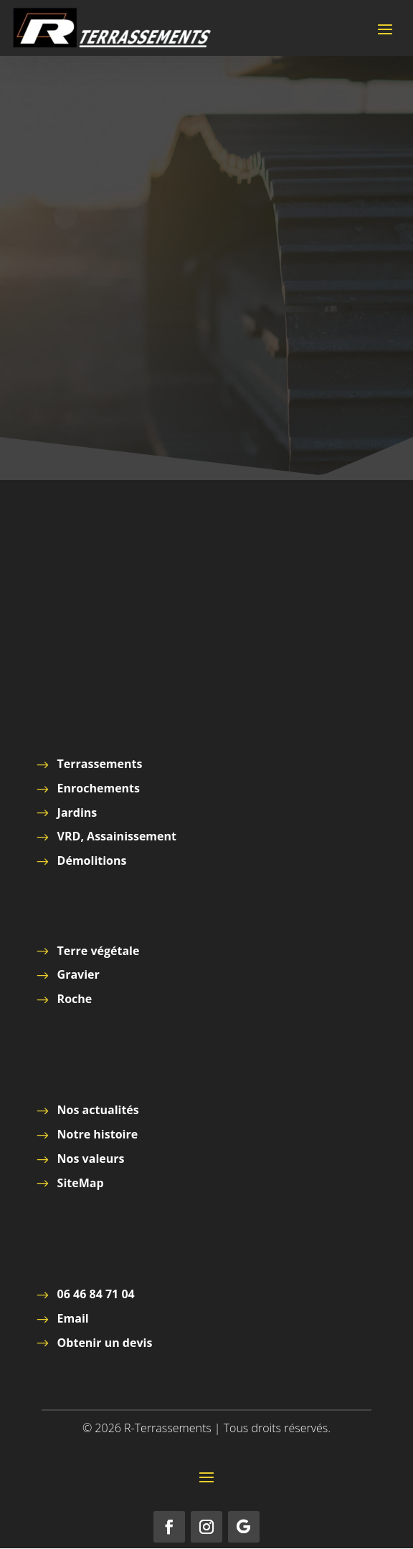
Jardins (77, 812)
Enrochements (98, 788)
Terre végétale (98, 951)
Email (73, 1318)
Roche (74, 999)
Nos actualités (98, 1110)
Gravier (78, 974)
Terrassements (100, 764)
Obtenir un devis (105, 1343)
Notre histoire (97, 1134)
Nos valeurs (91, 1158)
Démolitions (92, 860)
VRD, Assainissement (116, 836)
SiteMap (80, 1183)
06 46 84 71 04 (96, 1294)
